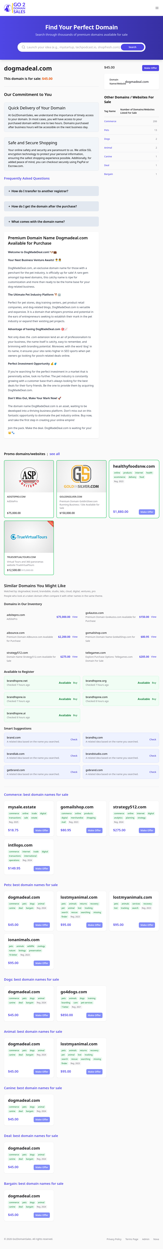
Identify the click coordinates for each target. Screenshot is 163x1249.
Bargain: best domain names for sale (33, 1183)
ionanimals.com (24, 939)
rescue (74, 912)
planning (130, 817)
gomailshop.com (77, 807)
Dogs (107, 138)
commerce (14, 813)
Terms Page (132, 1239)
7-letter (65, 1007)
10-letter (13, 954)
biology (22, 950)
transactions (15, 817)
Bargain (108, 174)
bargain (29, 908)
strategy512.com (129, 807)
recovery (94, 903)
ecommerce (119, 477)
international (30, 856)
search (65, 912)
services (136, 903)
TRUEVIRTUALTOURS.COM (21, 557)
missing (97, 912)
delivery (132, 477)
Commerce (110, 121)
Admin (145, 1239)
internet (139, 472)
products (127, 472)
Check (74, 739)
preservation (35, 950)
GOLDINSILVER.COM (71, 496)
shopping (91, 817)
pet (63, 908)
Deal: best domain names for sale (31, 1135)
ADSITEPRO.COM (16, 496)
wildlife (30, 946)
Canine (108, 156)
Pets (106, 130)
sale (26, 817)
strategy (142, 817)
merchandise (77, 817)
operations (14, 860)
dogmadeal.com (28, 68)
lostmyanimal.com (78, 897)
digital (43, 813)
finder (64, 916)
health (149, 472)
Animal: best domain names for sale (33, 1031)
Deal (106, 165)
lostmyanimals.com (132, 897)
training (91, 998)
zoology (41, 946)
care (76, 1002)
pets (24, 903)
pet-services (86, 1002)
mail (64, 822)
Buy (75, 682)
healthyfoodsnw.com (134, 466)
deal (21, 908)
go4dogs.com (73, 991)
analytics (118, 817)
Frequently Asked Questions (27, 178)
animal (41, 903)
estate (34, 817)
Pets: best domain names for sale (31, 885)
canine (12, 908)
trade (34, 813)
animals (72, 903)
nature (12, 950)
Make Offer (150, 68)
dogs (32, 903)
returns (83, 903)
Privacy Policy (114, 1239)
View (75, 616)
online (117, 472)
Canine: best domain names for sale (33, 1088)
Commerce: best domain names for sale (36, 794)
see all (55, 454)
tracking (88, 908)
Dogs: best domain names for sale (31, 979)
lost (79, 908)
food (142, 477)
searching (85, 912)
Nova (156, 1239)
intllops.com (20, 845)
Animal (108, 147)
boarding (66, 1002)
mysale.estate (22, 807)
